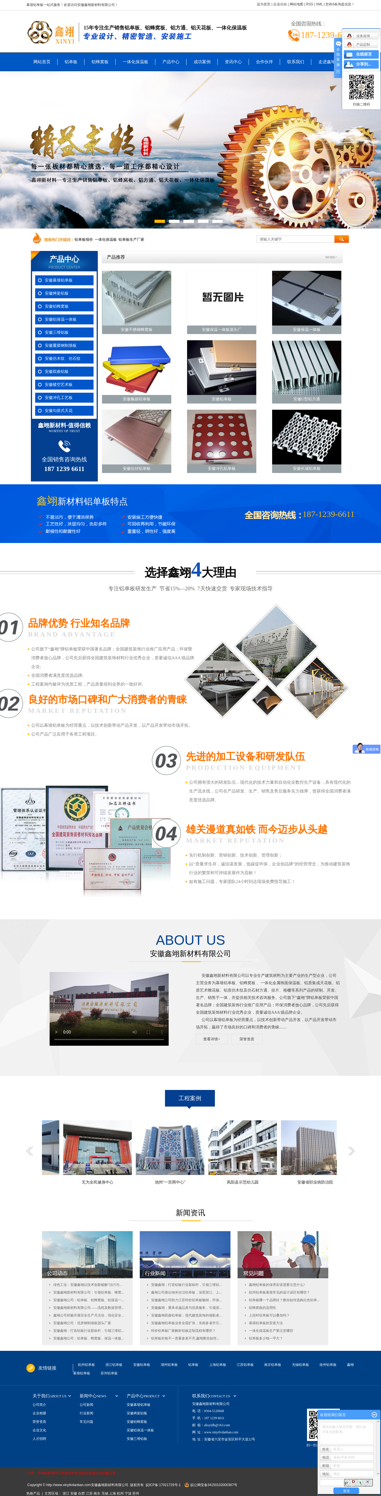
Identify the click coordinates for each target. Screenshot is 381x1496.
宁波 (128, 1493)
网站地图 (296, 4)
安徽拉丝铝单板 (137, 468)
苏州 (135, 1493)
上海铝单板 (217, 1365)
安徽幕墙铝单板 (59, 280)
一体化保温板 (135, 61)
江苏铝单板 (245, 1365)
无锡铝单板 (300, 1365)
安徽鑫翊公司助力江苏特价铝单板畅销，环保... (186, 1300)
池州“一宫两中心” (173, 1182)
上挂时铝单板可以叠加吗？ (269, 1315)
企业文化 (39, 1430)
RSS (309, 4)
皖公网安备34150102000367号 (213, 1485)
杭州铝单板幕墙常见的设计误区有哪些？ (279, 1292)
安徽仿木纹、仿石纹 (63, 358)
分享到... (363, 64)
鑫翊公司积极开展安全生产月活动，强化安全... (88, 1315)
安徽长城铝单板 (307, 468)
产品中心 (170, 61)
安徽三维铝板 (57, 332)
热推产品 (33, 1493)
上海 (112, 1493)
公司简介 (39, 1405)
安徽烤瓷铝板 (57, 293)
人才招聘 (39, 1439)
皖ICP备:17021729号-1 (163, 1485)
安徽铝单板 (222, 399)
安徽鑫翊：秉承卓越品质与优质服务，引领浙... (186, 1308)
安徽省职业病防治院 (319, 1182)
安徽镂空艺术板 (59, 385)
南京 (97, 1493)
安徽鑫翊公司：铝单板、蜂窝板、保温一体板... (88, 1338)
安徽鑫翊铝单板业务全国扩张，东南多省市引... (186, 1323)
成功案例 (202, 61)
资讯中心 (233, 61)
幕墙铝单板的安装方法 (266, 1323)
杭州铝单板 (86, 1365)
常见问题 (86, 1422)
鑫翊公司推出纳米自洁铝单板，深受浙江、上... (186, 1292)
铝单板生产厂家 (131, 239)
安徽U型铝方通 (306, 399)
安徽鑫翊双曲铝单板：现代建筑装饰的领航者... (186, 1315)
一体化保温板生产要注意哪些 (271, 1331)
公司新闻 (86, 1405)
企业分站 (280, 4)
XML (319, 4)
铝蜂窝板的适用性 (262, 1308)
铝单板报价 (84, 239)
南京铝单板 (272, 1365)
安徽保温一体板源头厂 (222, 329)
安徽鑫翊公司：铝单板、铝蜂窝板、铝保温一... (88, 1300)
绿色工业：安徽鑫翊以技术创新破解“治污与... (87, 1285)
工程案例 (190, 1098)
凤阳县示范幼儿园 (246, 1182)
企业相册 (39, 1413)
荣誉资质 (247, 1039)
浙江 (66, 1493)
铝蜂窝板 (100, 61)
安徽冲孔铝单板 (222, 468)
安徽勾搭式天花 (59, 411)
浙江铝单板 (113, 1365)
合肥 (81, 1493)
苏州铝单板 (109, 1373)
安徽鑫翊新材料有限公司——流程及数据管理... (88, 1308)
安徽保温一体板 (307, 329)
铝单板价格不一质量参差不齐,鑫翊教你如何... (185, 1338)
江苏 (89, 1493)
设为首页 (263, 4)
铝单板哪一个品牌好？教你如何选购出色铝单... (284, 1300)
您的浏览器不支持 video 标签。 (109, 1009)
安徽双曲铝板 (57, 371)
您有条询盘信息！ (340, 4)
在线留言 (364, 54)
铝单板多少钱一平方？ (266, 1338)
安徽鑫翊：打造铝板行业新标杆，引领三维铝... (88, 1331)
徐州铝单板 (327, 1365)
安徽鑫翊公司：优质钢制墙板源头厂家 (82, 1323)
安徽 (73, 1493)
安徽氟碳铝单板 (137, 399)
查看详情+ (211, 1039)
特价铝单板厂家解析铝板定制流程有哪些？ (183, 1331)
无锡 (104, 1493)
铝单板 (71, 61)
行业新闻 (86, 1413)
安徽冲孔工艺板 (59, 398)
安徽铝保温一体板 (61, 319)
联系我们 (295, 61)
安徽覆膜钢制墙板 (61, 345)
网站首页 (41, 61)
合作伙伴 (264, 61)
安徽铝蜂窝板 (57, 306)
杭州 (120, 1493)
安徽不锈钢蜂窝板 (137, 329)
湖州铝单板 (169, 1365)
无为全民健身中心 (101, 1182)
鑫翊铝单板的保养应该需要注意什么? (277, 1285)
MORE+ (331, 257)
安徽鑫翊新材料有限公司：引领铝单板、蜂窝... (88, 1292)
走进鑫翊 (326, 61)
